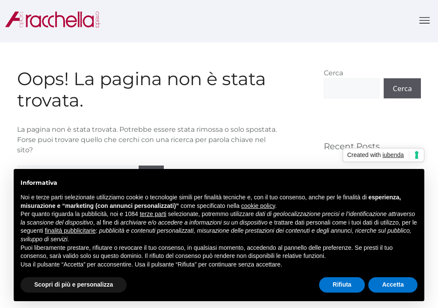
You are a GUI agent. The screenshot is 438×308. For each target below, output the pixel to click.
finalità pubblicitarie (70, 230)
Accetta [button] (393, 284)
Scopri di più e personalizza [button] (73, 284)
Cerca (333, 73)
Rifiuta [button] (342, 284)
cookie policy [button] (258, 205)
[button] (425, 21)
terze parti (153, 213)
